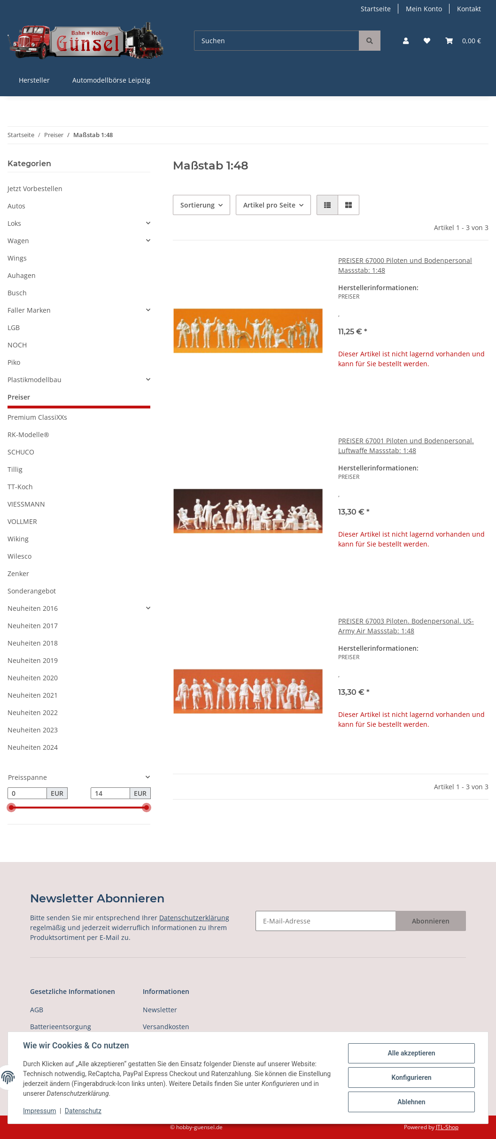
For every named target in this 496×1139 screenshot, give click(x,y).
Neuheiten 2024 (33, 747)
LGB (14, 327)
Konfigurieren (411, 1077)
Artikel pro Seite (269, 204)
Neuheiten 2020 (33, 677)
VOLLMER (22, 521)
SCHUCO (21, 451)
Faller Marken (29, 310)
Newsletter (160, 1009)
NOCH (17, 344)
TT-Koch (20, 486)
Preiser (19, 396)
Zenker (18, 573)
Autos (16, 205)
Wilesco (19, 556)
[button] (405, 40)
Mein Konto (424, 8)
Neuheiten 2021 (33, 695)
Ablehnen (411, 1102)
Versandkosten (166, 1026)
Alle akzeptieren (411, 1053)
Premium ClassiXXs (37, 417)
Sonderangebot (32, 590)
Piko (14, 362)
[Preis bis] (110, 793)
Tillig (15, 469)
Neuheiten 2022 (33, 712)
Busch (17, 292)
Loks (14, 223)
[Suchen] (276, 41)
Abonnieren (431, 920)
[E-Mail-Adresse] (326, 921)
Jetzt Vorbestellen (35, 188)
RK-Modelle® (28, 434)
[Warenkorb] (463, 40)
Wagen (18, 240)
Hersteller (34, 80)
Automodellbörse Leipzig (111, 80)
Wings (17, 258)
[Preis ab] (27, 793)
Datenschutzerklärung (194, 917)
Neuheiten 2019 (33, 660)
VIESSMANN (26, 504)
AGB (36, 1009)
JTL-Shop (447, 1127)
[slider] (11, 808)
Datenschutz (83, 1111)
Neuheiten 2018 (33, 643)
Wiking (18, 538)
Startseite (376, 8)
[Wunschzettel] (427, 40)
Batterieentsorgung (60, 1026)
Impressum (39, 1111)
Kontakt (469, 8)
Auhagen (22, 275)
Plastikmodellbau (35, 379)
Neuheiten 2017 (33, 625)
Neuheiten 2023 (33, 729)
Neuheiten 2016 (33, 608)
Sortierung (197, 204)
